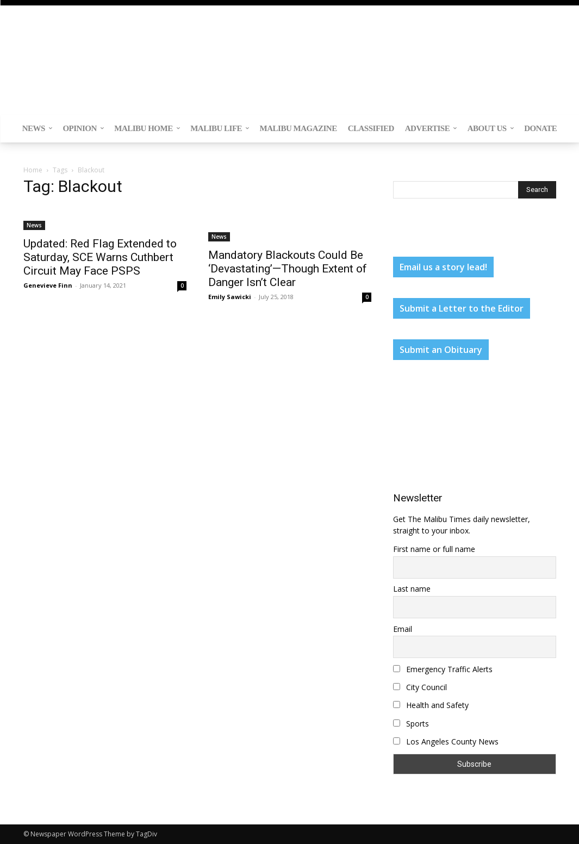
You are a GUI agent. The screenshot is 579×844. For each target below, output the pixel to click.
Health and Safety (431, 705)
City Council (420, 687)
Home (32, 170)
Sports (411, 723)
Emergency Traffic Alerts (443, 669)
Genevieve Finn (47, 285)
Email (402, 629)
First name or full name (434, 549)
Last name (412, 589)
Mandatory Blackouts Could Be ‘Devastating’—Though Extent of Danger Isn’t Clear (287, 269)
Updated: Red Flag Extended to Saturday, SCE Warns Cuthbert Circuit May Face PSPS (100, 257)
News (34, 225)
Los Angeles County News (446, 741)
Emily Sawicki (229, 297)
